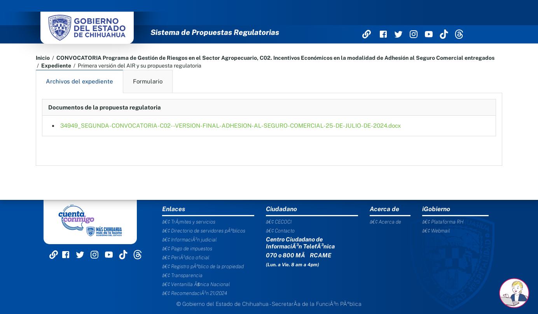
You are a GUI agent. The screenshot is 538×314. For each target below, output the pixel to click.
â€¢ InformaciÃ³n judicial (189, 240)
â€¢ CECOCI (279, 222)
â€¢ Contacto (280, 231)
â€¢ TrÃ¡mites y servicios (188, 222)
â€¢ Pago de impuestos (187, 249)
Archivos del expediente (79, 81)
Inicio (43, 58)
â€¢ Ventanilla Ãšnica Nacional (196, 284)
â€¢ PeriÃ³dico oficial (185, 257)
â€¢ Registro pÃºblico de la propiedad (203, 266)
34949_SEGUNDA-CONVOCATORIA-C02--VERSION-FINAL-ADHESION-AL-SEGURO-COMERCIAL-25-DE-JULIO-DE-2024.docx (230, 125)
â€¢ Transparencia (182, 275)
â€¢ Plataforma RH (442, 222)
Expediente (56, 65)
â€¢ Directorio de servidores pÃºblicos (203, 231)
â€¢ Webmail (436, 231)
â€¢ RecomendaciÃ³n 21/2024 (194, 293)
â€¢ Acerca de (385, 222)
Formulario (147, 81)
